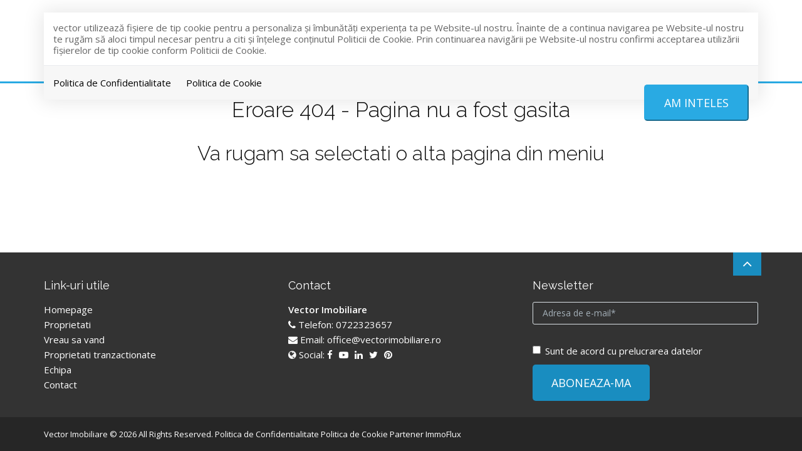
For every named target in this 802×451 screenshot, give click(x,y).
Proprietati (67, 324)
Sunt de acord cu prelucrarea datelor (617, 351)
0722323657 (364, 324)
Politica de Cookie (224, 82)
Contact (60, 384)
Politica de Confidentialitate (112, 82)
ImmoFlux (443, 434)
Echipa (57, 369)
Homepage (68, 309)
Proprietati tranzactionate (100, 354)
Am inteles (696, 102)
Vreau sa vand (74, 339)
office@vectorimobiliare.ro (384, 339)
